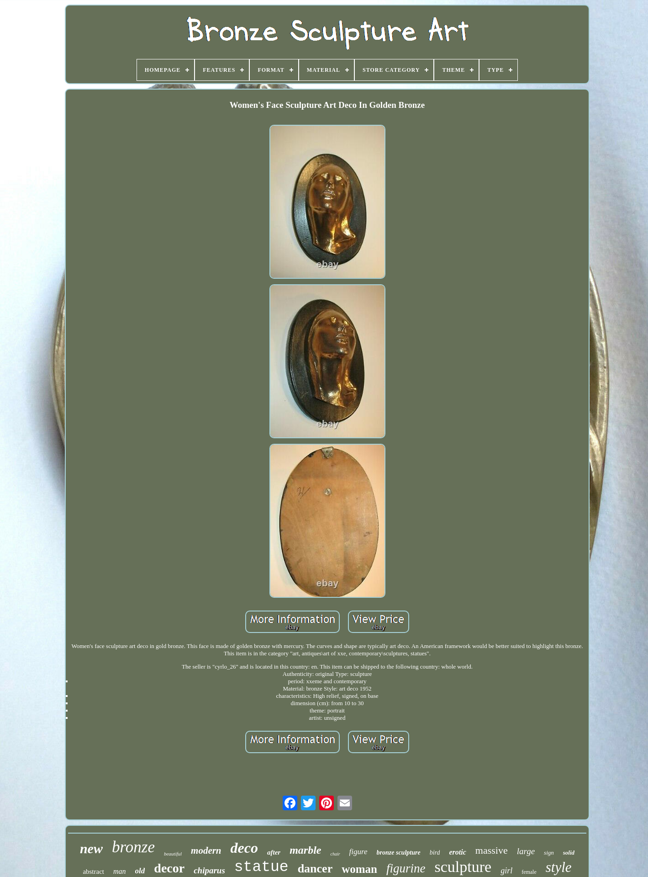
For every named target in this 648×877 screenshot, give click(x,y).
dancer (315, 868)
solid (568, 852)
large (526, 851)
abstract (93, 871)
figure (358, 851)
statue (261, 867)
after (273, 852)
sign (549, 852)
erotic (457, 852)
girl (506, 870)
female (529, 872)
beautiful (173, 853)
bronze (133, 847)
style (559, 867)
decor (169, 868)
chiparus (209, 870)
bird (435, 852)
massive (491, 850)
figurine (406, 868)
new (91, 848)
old (140, 870)
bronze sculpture (399, 852)
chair (335, 853)
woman (359, 869)
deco (244, 848)
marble (305, 850)
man (119, 871)
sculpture (462, 866)
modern (206, 850)
